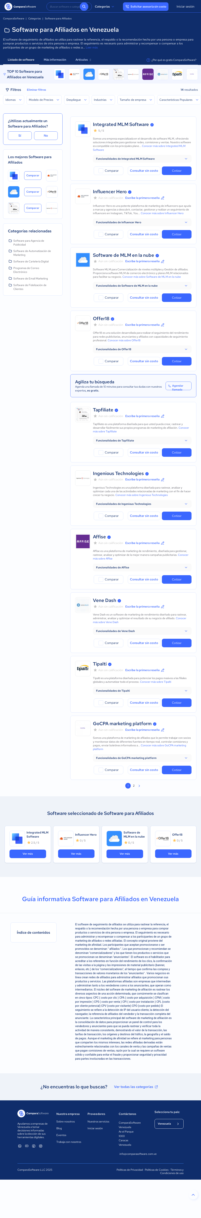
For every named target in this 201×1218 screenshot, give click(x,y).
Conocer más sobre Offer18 (124, 340)
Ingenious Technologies (118, 473)
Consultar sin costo (144, 171)
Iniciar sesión (185, 6)
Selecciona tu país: (167, 1112)
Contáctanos (127, 1114)
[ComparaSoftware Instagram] (40, 1146)
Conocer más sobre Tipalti (155, 682)
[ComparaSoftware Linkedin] (19, 1146)
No (46, 136)
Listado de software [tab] (21, 60)
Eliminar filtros (36, 89)
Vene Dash (104, 600)
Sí (19, 136)
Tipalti (100, 664)
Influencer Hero (110, 192)
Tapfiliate (103, 410)
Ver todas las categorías (136, 1086)
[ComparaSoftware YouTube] (26, 1146)
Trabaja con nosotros (68, 1142)
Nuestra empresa (68, 1114)
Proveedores (96, 1114)
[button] (142, 159)
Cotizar (176, 171)
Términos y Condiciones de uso (172, 1171)
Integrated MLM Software (121, 124)
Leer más (92, 47)
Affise (99, 537)
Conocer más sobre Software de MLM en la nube (151, 276)
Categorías (105, 6)
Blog (59, 1128)
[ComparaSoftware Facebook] (33, 1146)
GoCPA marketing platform (122, 724)
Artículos (83, 60)
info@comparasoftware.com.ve (133, 1154)
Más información (55, 60)
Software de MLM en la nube (123, 255)
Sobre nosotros (65, 1121)
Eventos (61, 1135)
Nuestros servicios (98, 1121)
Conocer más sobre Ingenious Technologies (141, 495)
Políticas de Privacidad (130, 1169)
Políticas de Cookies (156, 1169)
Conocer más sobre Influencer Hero (162, 213)
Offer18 (101, 318)
